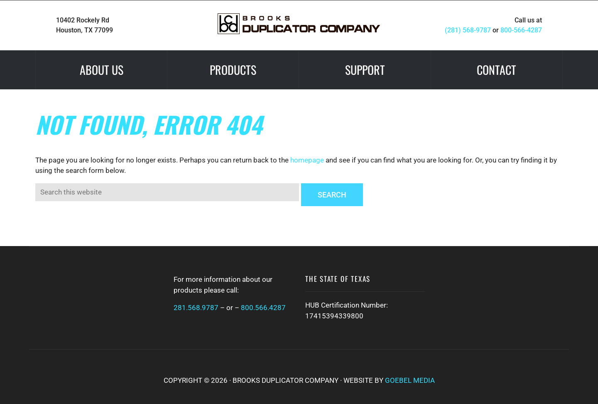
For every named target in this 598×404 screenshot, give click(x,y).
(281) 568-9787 (468, 30)
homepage (307, 160)
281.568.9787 (196, 307)
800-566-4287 (521, 30)
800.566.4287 (263, 307)
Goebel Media (410, 380)
